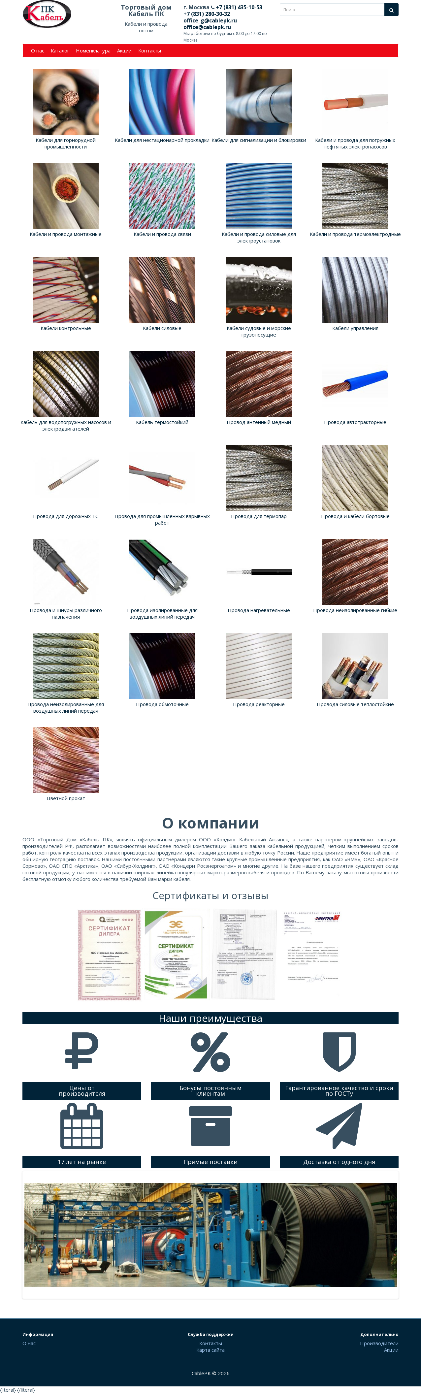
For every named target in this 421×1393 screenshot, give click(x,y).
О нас (37, 50)
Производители (379, 1343)
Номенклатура (93, 50)
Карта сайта (210, 1349)
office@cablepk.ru (207, 27)
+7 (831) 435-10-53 (238, 7)
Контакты (149, 50)
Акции (124, 50)
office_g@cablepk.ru (210, 20)
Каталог (60, 50)
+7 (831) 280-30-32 (206, 13)
